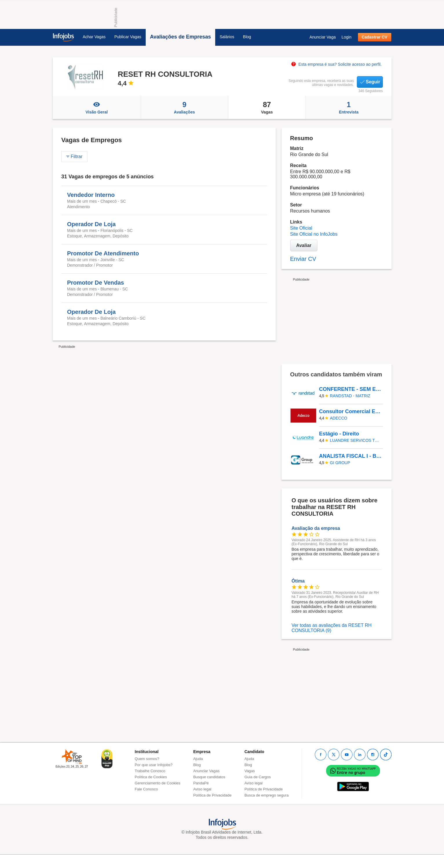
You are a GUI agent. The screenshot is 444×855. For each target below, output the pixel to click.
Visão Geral (96, 107)
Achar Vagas (94, 36)
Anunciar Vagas (206, 771)
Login (346, 37)
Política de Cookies (151, 777)
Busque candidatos (209, 777)
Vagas (267, 107)
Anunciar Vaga (322, 37)
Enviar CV (303, 259)
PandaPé (201, 783)
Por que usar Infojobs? (154, 765)
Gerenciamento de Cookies (157, 783)
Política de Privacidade (212, 795)
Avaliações (184, 107)
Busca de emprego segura (266, 795)
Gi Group (340, 462)
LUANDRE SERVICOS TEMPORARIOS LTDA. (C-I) (355, 440)
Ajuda (198, 759)
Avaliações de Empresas (180, 37)
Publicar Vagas (127, 36)
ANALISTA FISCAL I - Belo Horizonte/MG (350, 456)
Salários (227, 36)
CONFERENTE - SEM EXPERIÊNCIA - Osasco (350, 389)
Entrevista (348, 107)
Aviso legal (202, 789)
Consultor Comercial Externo (350, 411)
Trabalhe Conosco (150, 771)
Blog (247, 36)
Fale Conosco (146, 789)
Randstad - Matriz (350, 395)
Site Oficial (301, 228)
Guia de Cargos (257, 777)
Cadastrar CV (375, 37)
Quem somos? (147, 759)
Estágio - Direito (339, 434)
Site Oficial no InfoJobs (314, 234)
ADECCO (338, 418)
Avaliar (304, 245)
